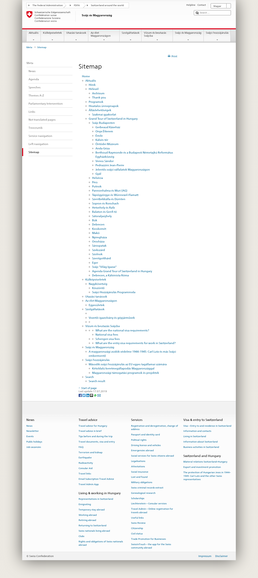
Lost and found (139, 477)
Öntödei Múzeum (107, 144)
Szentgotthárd (101, 258)
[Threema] (92, 395)
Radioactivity (86, 463)
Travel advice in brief (90, 431)
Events (30, 436)
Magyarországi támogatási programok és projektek (125, 372)
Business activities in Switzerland (201, 447)
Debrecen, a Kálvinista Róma (110, 275)
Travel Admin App (89, 484)
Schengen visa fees (107, 339)
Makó (96, 233)
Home (86, 76)
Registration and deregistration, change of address (154, 427)
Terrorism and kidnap (90, 452)
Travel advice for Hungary (93, 425)
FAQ (81, 447)
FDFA (77, 5)
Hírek (92, 84)
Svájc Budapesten (103, 122)
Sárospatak (99, 245)
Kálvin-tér (101, 139)
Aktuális (34, 36)
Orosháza (98, 241)
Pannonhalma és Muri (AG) (109, 190)
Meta (29, 47)
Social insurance (139, 471)
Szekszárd (98, 250)
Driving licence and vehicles (146, 445)
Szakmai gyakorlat (104, 114)
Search (89, 377)
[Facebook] (80, 395)
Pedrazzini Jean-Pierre (109, 165)
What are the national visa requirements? (122, 330)
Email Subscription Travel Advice (96, 479)
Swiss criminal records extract (147, 487)
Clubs (81, 536)
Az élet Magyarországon (104, 36)
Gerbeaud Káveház (107, 127)
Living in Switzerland (194, 436)
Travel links (85, 473)
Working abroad (88, 514)
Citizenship (137, 528)
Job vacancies (33, 447)
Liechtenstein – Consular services (149, 503)
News (29, 425)
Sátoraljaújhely (102, 216)
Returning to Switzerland (92, 525)
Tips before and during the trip (95, 436)
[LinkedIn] (88, 395)
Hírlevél (94, 89)
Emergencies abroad (142, 450)
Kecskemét (99, 228)
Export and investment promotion (202, 467)
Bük (94, 220)
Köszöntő (98, 288)
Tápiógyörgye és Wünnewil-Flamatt (115, 194)
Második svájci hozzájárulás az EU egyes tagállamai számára (128, 364)
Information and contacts (197, 431)
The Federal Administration (47, 5)
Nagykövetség (98, 283)
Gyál (98, 173)
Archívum (98, 93)
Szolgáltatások (131, 36)
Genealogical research (143, 493)
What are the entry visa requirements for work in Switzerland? (135, 343)
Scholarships (137, 498)
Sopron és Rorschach (105, 203)
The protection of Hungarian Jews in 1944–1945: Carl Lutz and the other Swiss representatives (207, 476)
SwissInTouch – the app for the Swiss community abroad (151, 546)
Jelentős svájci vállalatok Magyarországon (122, 169)
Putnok (97, 186)
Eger (95, 262)
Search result (97, 381)
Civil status (137, 533)
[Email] (99, 395)
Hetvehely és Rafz (103, 207)
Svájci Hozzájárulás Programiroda (113, 292)
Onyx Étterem (104, 131)
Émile (99, 135)
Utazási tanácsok (76, 36)
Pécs (95, 182)
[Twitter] (84, 395)
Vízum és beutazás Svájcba (157, 36)
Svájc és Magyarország (188, 36)
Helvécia (97, 177)
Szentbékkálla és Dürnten (108, 199)
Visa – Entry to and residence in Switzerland (207, 425)
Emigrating (85, 504)
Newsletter (32, 431)
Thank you (99, 97)
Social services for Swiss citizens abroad (152, 455)
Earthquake (85, 457)
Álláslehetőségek (100, 110)
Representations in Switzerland (96, 499)
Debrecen (98, 224)
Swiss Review (138, 523)
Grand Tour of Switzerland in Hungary (113, 118)
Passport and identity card (145, 434)
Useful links (137, 517)
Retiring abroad (87, 520)
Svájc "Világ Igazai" (104, 266)
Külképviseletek (52, 36)
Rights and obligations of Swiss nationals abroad (101, 543)
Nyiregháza (99, 237)
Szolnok (97, 254)
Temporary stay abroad (92, 509)
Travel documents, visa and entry (97, 441)
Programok (96, 101)
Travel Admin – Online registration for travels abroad (152, 510)
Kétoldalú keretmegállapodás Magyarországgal (123, 368)
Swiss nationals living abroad (94, 530)
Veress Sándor (104, 161)
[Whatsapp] (95, 395)
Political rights (139, 440)
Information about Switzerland (200, 441)
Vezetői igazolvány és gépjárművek (112, 317)
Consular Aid (85, 468)
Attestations (138, 466)
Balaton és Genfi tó (104, 211)
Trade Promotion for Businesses (148, 539)
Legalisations (138, 461)
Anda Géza (102, 148)
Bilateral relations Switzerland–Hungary (205, 461)
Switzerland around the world (107, 5)
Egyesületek (97, 305)
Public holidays (34, 441)
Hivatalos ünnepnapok (104, 106)
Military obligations (141, 482)
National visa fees (106, 334)
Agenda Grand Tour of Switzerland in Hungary (122, 271)
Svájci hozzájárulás (217, 36)
